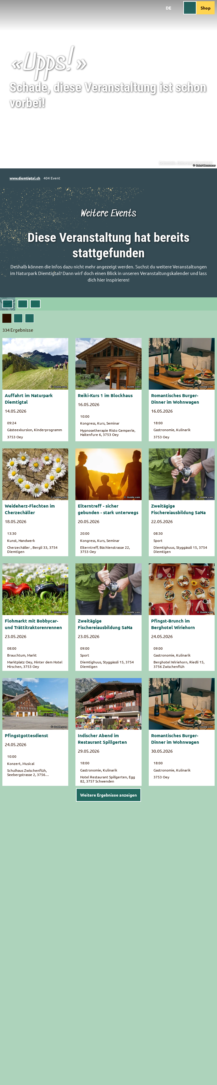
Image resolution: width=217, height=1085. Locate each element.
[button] (23, 304)
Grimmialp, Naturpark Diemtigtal (185, 162)
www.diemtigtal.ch (25, 178)
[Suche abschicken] (35, 304)
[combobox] (35, 304)
